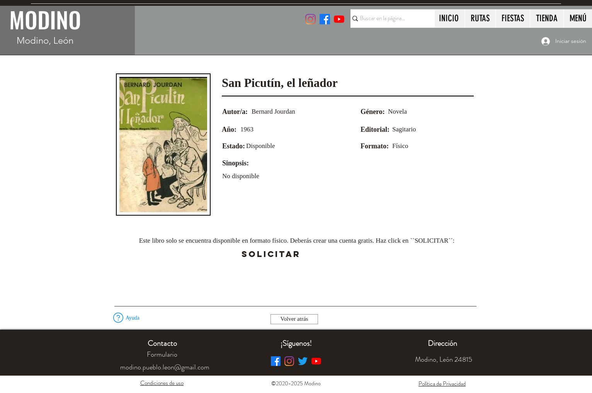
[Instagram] (310, 19)
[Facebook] (276, 361)
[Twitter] (303, 361)
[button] (322, 254)
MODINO (45, 19)
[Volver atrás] (294, 319)
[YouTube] (339, 19)
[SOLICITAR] (270, 254)
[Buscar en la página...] (389, 18)
